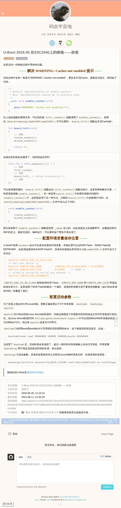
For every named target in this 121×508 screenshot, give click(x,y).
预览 (29, 457)
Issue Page (107, 434)
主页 (43, 34)
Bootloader (22, 58)
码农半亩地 (60, 26)
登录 (102, 456)
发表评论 (107, 487)
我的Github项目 (35, 372)
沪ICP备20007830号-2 (70, 497)
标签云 (70, 34)
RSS (77, 34)
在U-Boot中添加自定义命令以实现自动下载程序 (94, 421)
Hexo (37, 500)
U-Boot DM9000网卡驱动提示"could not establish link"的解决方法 (36, 421)
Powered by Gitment (25, 487)
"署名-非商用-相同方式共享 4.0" (42, 412)
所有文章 (51, 34)
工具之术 (9, 58)
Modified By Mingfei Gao (75, 500)
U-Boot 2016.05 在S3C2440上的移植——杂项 (46, 385)
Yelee (48, 500)
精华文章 (61, 34)
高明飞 (25, 389)
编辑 (21, 457)
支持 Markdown (40, 487)
